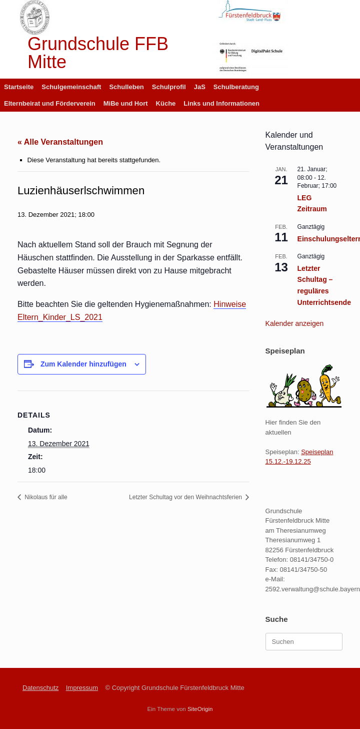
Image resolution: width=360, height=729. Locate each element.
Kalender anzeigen (295, 323)
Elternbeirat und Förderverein (50, 103)
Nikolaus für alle (45, 497)
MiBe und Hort (126, 103)
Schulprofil (169, 87)
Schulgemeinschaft (71, 87)
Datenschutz (40, 687)
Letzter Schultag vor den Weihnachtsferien (186, 497)
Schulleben (126, 87)
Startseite (19, 87)
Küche (166, 103)
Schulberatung (236, 87)
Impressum (82, 687)
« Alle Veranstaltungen (60, 142)
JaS (200, 87)
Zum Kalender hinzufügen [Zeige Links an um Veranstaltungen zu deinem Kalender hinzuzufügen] (83, 364)
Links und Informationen (222, 103)
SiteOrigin (200, 709)
